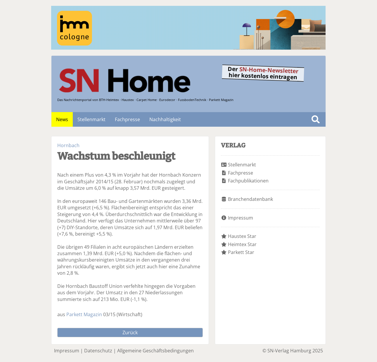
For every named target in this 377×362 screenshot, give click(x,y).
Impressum (240, 218)
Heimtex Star (242, 244)
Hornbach (68, 145)
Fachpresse (127, 119)
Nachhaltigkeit (165, 119)
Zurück (130, 332)
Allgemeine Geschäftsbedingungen (155, 350)
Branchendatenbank (250, 199)
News (62, 119)
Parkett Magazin (84, 314)
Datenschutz (98, 350)
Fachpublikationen (248, 180)
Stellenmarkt (91, 119)
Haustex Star (242, 236)
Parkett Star (241, 252)
